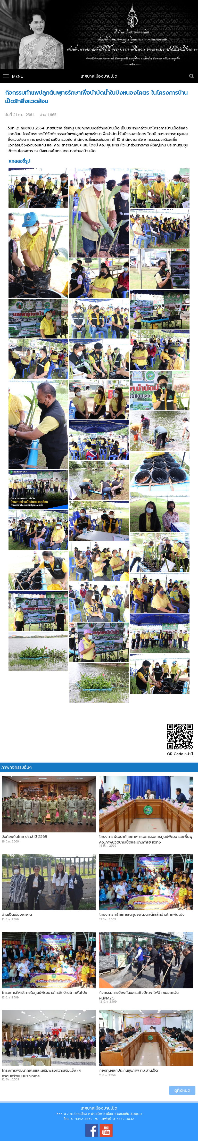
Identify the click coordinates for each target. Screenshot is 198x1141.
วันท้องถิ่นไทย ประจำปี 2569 (24, 836)
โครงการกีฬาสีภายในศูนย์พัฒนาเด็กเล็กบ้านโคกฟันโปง (142, 914)
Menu (13, 76)
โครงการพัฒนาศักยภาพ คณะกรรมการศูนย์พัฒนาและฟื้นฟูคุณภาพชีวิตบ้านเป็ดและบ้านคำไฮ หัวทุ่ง (145, 839)
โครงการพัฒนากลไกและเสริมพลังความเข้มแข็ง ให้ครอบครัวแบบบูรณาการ (41, 1073)
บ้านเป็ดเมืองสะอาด (17, 914)
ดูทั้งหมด (182, 1090)
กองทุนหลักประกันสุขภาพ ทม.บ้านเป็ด (128, 1070)
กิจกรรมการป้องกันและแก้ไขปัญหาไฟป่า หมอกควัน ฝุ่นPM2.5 (139, 995)
